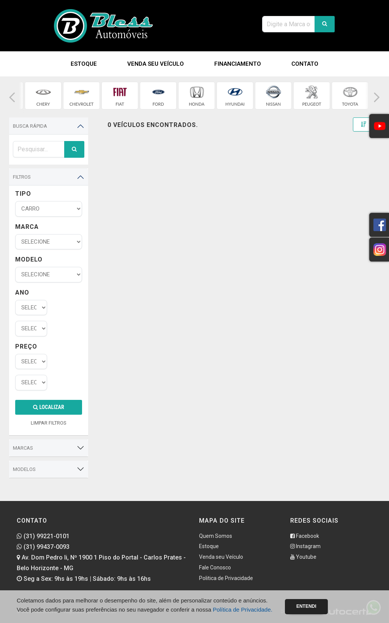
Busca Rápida (30, 126)
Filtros (22, 177)
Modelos (24, 469)
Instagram (305, 546)
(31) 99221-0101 (43, 536)
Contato (304, 63)
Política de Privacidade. (242, 609)
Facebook (304, 536)
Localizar (48, 407)
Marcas (23, 448)
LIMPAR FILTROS (48, 423)
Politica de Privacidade (226, 578)
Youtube (303, 557)
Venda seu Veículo (155, 63)
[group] (43, 95)
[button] (12, 97)
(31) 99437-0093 (43, 546)
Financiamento (237, 63)
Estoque (84, 63)
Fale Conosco (215, 567)
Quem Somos (215, 536)
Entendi (306, 606)
